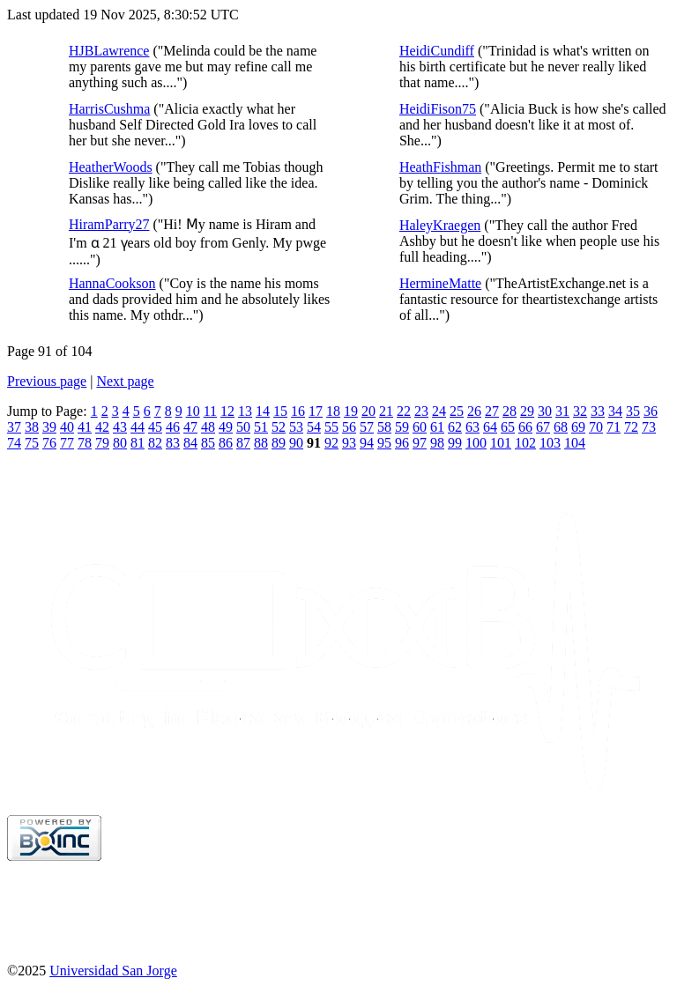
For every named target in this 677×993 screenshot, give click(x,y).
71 (613, 426)
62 (455, 426)
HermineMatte (440, 283)
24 (439, 411)
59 (402, 426)
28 (509, 411)
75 (32, 442)
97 (420, 442)
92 (331, 442)
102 (525, 442)
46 (173, 426)
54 (314, 426)
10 (193, 411)
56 (349, 426)
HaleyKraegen (439, 225)
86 (226, 442)
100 (476, 442)
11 (210, 411)
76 (49, 442)
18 (333, 411)
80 (120, 442)
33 (598, 411)
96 (402, 442)
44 (137, 426)
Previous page (46, 381)
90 (296, 442)
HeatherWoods (111, 166)
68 (561, 426)
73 (649, 426)
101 (500, 442)
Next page (124, 381)
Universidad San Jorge (113, 970)
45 (155, 426)
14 (263, 411)
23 (421, 411)
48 (208, 426)
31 (562, 411)
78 (85, 442)
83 (173, 442)
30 (545, 411)
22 (404, 411)
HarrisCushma (109, 108)
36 (651, 411)
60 (420, 426)
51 (261, 426)
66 (525, 426)
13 (245, 411)
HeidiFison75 (437, 108)
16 (298, 411)
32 (580, 411)
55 (331, 426)
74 (14, 442)
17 (316, 411)
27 (492, 411)
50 (243, 426)
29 (527, 411)
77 (67, 442)
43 (120, 426)
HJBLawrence (109, 50)
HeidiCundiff (436, 50)
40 (67, 426)
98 (437, 442)
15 (280, 411)
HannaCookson (112, 283)
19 (351, 411)
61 (437, 426)
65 (508, 426)
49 (226, 426)
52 (279, 426)
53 (296, 426)
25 (457, 411)
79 (102, 442)
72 (631, 426)
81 (137, 442)
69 (578, 426)
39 (49, 426)
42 (102, 426)
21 (386, 411)
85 (208, 442)
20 (368, 411)
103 (550, 442)
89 (279, 442)
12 (227, 411)
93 (349, 442)
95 (384, 442)
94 (367, 442)
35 (633, 411)
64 (490, 426)
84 (190, 442)
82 (155, 442)
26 (474, 411)
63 (472, 426)
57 (367, 426)
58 (384, 426)
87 (243, 442)
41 (85, 426)
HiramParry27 (109, 224)
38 (32, 426)
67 (543, 426)
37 (14, 426)
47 (190, 426)
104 (574, 442)
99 (455, 442)
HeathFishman (440, 166)
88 (261, 442)
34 (615, 411)
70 (596, 426)
